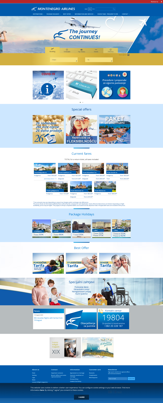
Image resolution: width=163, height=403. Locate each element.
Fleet (33, 373)
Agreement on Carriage (77, 373)
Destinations (38, 14)
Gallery (34, 375)
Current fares (81, 153)
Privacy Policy (74, 379)
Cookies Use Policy (75, 381)
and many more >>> (50, 179)
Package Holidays (53, 14)
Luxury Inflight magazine (40, 382)
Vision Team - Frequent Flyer (107, 14)
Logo (33, 377)
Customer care (95, 370)
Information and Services (84, 14)
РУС (94, 9)
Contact (125, 14)
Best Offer (67, 14)
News (37, 310)
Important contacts (57, 373)
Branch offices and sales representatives (58, 376)
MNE (86, 9)
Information (75, 370)
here (42, 390)
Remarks (91, 373)
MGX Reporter (93, 377)
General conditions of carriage (76, 376)
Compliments (93, 375)
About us (35, 370)
